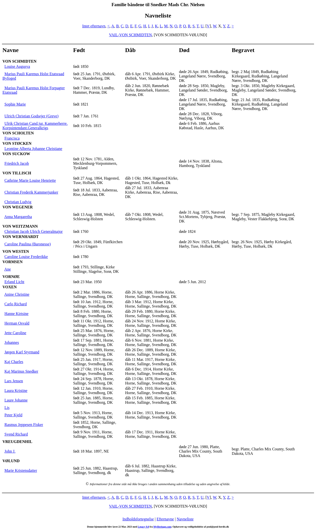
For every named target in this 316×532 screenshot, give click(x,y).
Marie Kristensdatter (20, 470)
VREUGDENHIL (17, 442)
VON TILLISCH (16, 173)
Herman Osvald (16, 323)
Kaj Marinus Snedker (21, 371)
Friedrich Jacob (16, 163)
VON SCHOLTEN (18, 133)
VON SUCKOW (16, 154)
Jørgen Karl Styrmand (21, 352)
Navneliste (185, 519)
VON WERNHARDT (20, 237)
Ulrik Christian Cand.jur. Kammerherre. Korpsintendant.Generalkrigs (35, 125)
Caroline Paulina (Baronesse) (27, 244)
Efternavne (165, 519)
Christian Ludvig (17, 202)
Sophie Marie (15, 104)
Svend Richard (16, 434)
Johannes (11, 342)
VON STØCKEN (16, 143)
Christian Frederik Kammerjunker (31, 192)
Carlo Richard (15, 304)
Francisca (12, 138)
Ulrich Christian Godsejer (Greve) (31, 116)
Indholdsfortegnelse (138, 519)
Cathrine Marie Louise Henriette (30, 180)
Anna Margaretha (18, 217)
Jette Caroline (15, 333)
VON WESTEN (15, 251)
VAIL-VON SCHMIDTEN (130, 35)
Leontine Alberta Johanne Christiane (33, 149)
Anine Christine (16, 294)
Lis (6, 407)
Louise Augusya (17, 66)
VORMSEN (12, 262)
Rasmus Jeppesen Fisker (23, 424)
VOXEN (9, 287)
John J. (9, 451)
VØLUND (11, 461)
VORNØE (11, 277)
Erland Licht (14, 282)
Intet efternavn (93, 26)
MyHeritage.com (162, 526)
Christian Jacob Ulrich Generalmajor (33, 231)
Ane (7, 269)
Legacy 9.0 (143, 526)
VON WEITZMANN (20, 226)
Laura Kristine (15, 390)
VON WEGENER (17, 207)
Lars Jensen (13, 381)
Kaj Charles (13, 362)
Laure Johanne (16, 400)
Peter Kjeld (13, 415)
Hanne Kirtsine (16, 314)
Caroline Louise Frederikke (26, 257)
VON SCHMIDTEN (19, 61)
